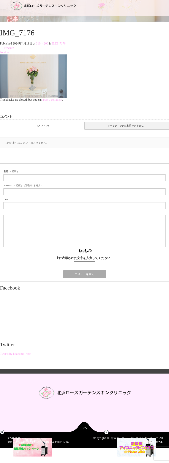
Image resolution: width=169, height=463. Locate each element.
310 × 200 (42, 43)
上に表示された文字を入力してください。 (84, 258)
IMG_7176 (59, 43)
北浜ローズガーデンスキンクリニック (134, 438)
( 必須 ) (10, 171)
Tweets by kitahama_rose (15, 353)
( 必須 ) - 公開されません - (22, 185)
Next (5, 52)
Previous (7, 47)
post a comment (52, 99)
